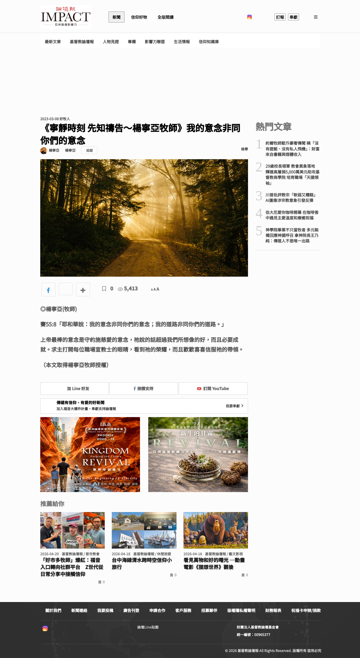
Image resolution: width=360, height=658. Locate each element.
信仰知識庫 (209, 41)
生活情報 (182, 41)
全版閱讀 (166, 17)
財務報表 (273, 610)
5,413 (128, 288)
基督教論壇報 (82, 41)
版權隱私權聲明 (241, 610)
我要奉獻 (235, 405)
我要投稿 (105, 610)
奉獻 (294, 17)
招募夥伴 (209, 610)
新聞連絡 (79, 610)
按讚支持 (143, 388)
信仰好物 (139, 17)
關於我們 (53, 610)
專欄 (132, 41)
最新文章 (53, 41)
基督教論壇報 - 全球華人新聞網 (65, 17)
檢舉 (244, 148)
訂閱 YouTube (213, 388)
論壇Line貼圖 (147, 627)
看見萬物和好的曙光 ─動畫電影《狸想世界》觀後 (214, 564)
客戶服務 (183, 610)
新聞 (116, 17)
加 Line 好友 (74, 388)
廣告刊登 (131, 610)
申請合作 (157, 610)
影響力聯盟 (155, 41)
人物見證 (111, 41)
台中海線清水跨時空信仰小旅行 (142, 564)
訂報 (280, 17)
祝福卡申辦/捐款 (306, 610)
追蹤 (89, 150)
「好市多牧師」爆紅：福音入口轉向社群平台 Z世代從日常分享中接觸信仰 (71, 567)
